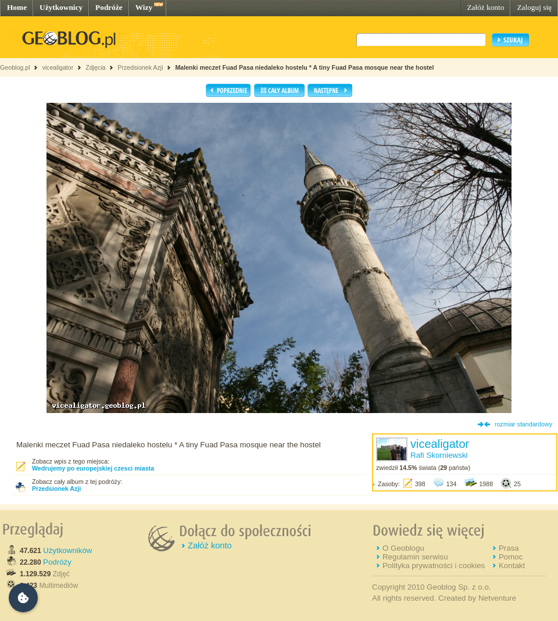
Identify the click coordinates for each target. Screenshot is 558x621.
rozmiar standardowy (523, 424)
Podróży (57, 562)
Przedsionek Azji (140, 67)
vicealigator (57, 67)
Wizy (143, 7)
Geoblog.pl (15, 67)
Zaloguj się (534, 7)
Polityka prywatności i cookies (433, 565)
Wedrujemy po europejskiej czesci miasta (93, 468)
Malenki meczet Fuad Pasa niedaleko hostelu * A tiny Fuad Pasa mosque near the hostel (304, 67)
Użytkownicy (61, 7)
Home (17, 7)
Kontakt (512, 565)
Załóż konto (485, 7)
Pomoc (511, 556)
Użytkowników (67, 550)
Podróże (109, 7)
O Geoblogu (403, 548)
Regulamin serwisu (415, 556)
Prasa (509, 548)
